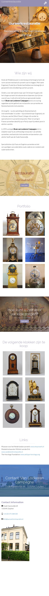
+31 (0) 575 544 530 (10, 514)
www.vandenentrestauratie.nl (12, 452)
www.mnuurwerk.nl (37, 446)
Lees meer (24, 185)
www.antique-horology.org (30, 454)
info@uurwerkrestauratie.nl (13, 519)
